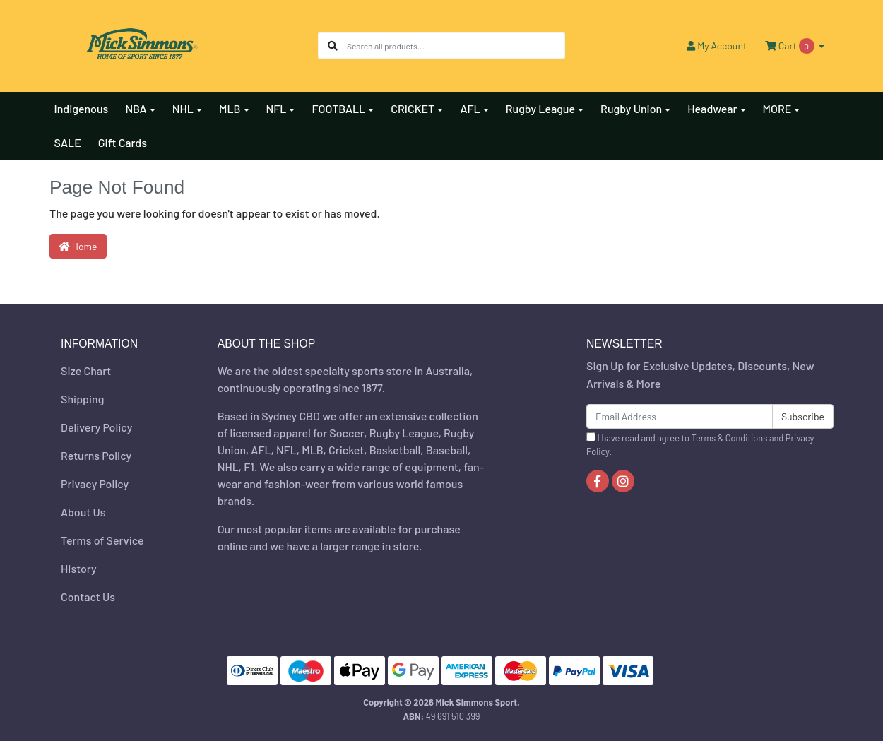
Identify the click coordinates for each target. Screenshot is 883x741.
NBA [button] (135, 108)
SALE (67, 142)
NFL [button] (276, 108)
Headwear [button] (712, 108)
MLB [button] (230, 108)
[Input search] (455, 45)
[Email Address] (679, 416)
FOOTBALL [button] (338, 108)
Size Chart (86, 370)
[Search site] (333, 45)
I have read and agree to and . (700, 444)
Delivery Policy (96, 427)
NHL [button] (183, 108)
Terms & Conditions (730, 438)
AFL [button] (470, 108)
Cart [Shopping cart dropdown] (790, 46)
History (79, 568)
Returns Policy (96, 455)
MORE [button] (777, 108)
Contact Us (88, 596)
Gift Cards (122, 142)
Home (78, 246)
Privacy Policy (95, 483)
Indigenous (81, 108)
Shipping (82, 398)
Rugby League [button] (540, 108)
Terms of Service (102, 540)
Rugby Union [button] (631, 108)
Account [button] (717, 46)
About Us (83, 511)
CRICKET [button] (412, 108)
